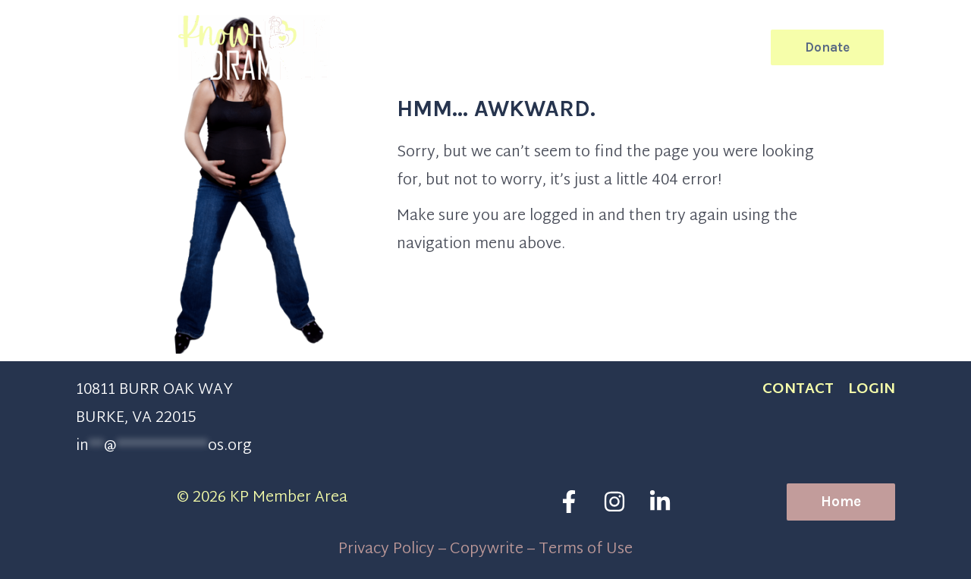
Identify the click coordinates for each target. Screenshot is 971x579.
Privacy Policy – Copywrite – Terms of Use (485, 549)
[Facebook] (569, 501)
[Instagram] (614, 501)
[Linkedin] (660, 501)
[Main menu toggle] (921, 47)
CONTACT (798, 389)
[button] (749, 47)
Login (871, 389)
